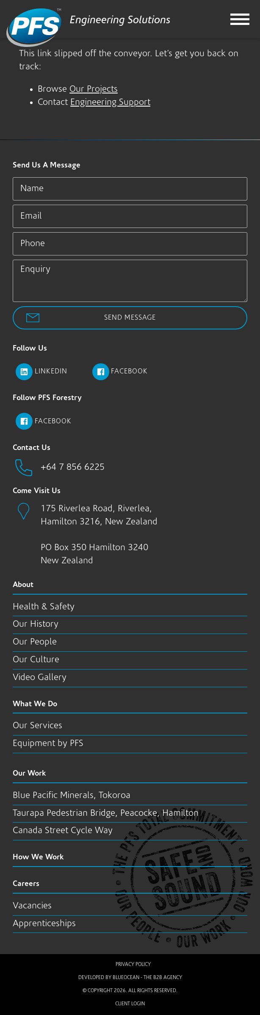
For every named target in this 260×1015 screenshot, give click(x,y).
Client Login (130, 1004)
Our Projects (93, 89)
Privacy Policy (133, 964)
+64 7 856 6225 (73, 467)
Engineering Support (110, 102)
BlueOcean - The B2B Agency (147, 977)
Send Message (130, 317)
